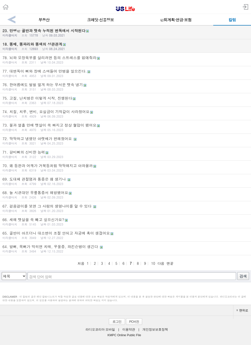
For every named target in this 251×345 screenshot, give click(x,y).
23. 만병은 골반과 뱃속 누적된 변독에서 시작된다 (125, 32)
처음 (80, 263)
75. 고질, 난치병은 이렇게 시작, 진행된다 (125, 100)
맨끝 (170, 263)
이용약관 (128, 329)
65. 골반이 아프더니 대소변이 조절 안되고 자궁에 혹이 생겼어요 (125, 235)
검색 (243, 276)
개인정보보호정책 (155, 329)
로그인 (117, 321)
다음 (160, 263)
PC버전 (134, 321)
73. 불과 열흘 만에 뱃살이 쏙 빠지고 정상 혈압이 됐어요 (125, 127)
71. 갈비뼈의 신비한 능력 (125, 154)
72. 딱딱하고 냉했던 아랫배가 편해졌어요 (125, 140)
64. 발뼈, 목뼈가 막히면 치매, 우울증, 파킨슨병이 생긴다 (125, 248)
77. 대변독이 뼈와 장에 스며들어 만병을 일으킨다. (125, 73)
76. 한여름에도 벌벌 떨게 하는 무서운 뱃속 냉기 (125, 86)
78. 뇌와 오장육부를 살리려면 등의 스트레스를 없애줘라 (125, 59)
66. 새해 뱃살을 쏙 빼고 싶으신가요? (125, 221)
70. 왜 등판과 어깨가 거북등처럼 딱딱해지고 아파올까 (125, 167)
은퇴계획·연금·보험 (175, 20)
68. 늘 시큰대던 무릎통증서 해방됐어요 (125, 194)
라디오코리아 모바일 (100, 329)
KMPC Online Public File (124, 335)
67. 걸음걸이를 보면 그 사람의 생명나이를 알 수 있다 (125, 208)
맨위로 (242, 310)
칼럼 (232, 20)
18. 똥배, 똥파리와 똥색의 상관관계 (125, 46)
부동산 (44, 20)
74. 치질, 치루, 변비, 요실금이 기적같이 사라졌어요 (125, 113)
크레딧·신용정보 (100, 20)
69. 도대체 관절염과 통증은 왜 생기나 (125, 181)
